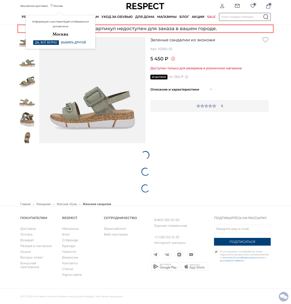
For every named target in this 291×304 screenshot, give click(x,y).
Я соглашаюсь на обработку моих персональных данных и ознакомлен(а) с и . (244, 256)
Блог (184, 17)
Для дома (144, 17)
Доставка (28, 229)
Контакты (70, 263)
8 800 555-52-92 (166, 220)
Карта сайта (72, 275)
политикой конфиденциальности (243, 257)
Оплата (26, 234)
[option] (92, 90)
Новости (69, 252)
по (169, 77)
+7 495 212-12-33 (166, 237)
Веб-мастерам (116, 234)
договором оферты (232, 260)
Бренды (68, 246)
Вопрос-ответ (31, 257)
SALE (211, 17)
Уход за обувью (117, 17)
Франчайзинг (115, 229)
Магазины (167, 17)
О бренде (70, 240)
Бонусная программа (29, 265)
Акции (198, 17)
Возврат (27, 240)
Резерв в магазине (36, 246)
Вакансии (70, 257)
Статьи (67, 269)
